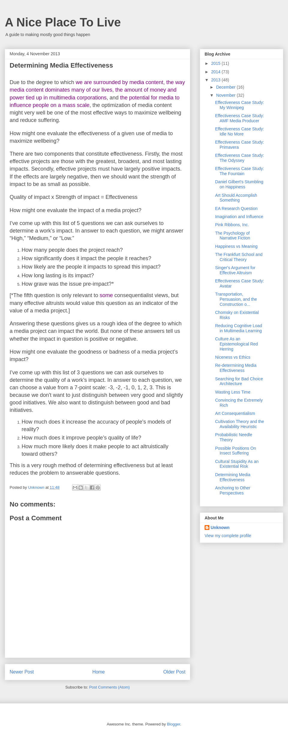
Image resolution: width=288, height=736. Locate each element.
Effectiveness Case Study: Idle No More (239, 131)
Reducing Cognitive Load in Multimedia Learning (238, 328)
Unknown (220, 527)
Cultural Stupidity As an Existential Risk (237, 464)
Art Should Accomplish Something (236, 198)
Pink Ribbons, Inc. (232, 224)
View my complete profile (228, 535)
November (226, 95)
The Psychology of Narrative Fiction (232, 236)
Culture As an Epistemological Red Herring (236, 343)
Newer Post (22, 671)
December (226, 87)
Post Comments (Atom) (109, 687)
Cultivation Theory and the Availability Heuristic (239, 424)
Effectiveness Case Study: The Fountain (239, 171)
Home (98, 671)
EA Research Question (236, 208)
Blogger (173, 724)
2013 (216, 80)
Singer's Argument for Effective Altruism (235, 270)
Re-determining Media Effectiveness (235, 368)
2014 (216, 71)
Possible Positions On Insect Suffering (235, 451)
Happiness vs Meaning (236, 246)
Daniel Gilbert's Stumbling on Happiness (239, 184)
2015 (216, 63)
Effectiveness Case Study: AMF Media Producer (239, 118)
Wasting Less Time (232, 392)
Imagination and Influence (239, 216)
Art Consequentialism (235, 413)
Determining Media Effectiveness (232, 477)
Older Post (174, 671)
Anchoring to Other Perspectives (232, 490)
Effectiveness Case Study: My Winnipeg (239, 105)
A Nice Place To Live (63, 22)
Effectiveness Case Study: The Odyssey (239, 158)
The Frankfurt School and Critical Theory (238, 257)
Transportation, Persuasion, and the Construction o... (236, 299)
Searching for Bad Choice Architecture (239, 381)
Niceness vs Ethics (232, 357)
